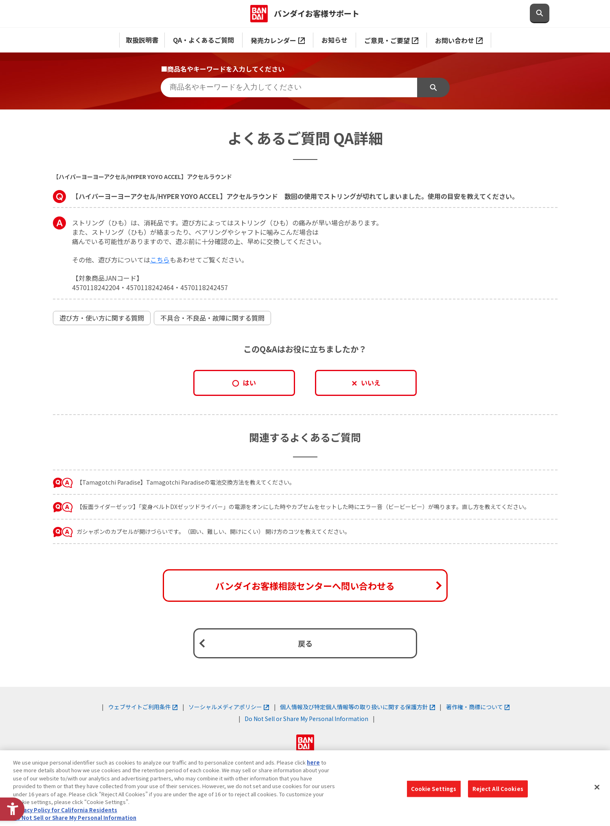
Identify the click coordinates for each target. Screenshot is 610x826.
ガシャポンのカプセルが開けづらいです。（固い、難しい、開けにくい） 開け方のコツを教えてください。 (213, 531)
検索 (433, 87)
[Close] (597, 787)
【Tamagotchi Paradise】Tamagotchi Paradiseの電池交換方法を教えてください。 (186, 482)
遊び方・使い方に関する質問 (101, 318)
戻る (305, 643)
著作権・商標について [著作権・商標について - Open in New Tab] (478, 707)
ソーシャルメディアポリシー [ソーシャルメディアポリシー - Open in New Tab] (228, 707)
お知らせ (334, 40)
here (313, 762)
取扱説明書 (142, 40)
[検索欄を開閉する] (539, 13)
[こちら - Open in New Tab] (160, 259)
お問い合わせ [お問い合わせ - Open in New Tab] (459, 40)
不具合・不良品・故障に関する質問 (212, 318)
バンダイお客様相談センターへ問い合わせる (305, 585)
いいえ (370, 382)
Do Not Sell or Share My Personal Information (306, 719)
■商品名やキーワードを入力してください (222, 69)
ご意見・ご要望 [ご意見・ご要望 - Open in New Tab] (391, 40)
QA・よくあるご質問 (203, 40)
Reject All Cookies (497, 789)
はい (249, 382)
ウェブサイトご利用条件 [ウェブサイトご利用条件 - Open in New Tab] (143, 707)
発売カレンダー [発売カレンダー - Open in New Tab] (278, 40)
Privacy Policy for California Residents (65, 810)
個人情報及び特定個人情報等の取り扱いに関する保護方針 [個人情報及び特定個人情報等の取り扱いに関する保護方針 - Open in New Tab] (357, 707)
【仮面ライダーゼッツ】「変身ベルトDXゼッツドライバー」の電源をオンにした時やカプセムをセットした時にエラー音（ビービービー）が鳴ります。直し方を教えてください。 (303, 507)
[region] (305, 788)
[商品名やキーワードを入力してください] (289, 87)
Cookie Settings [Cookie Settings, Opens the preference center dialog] (434, 789)
